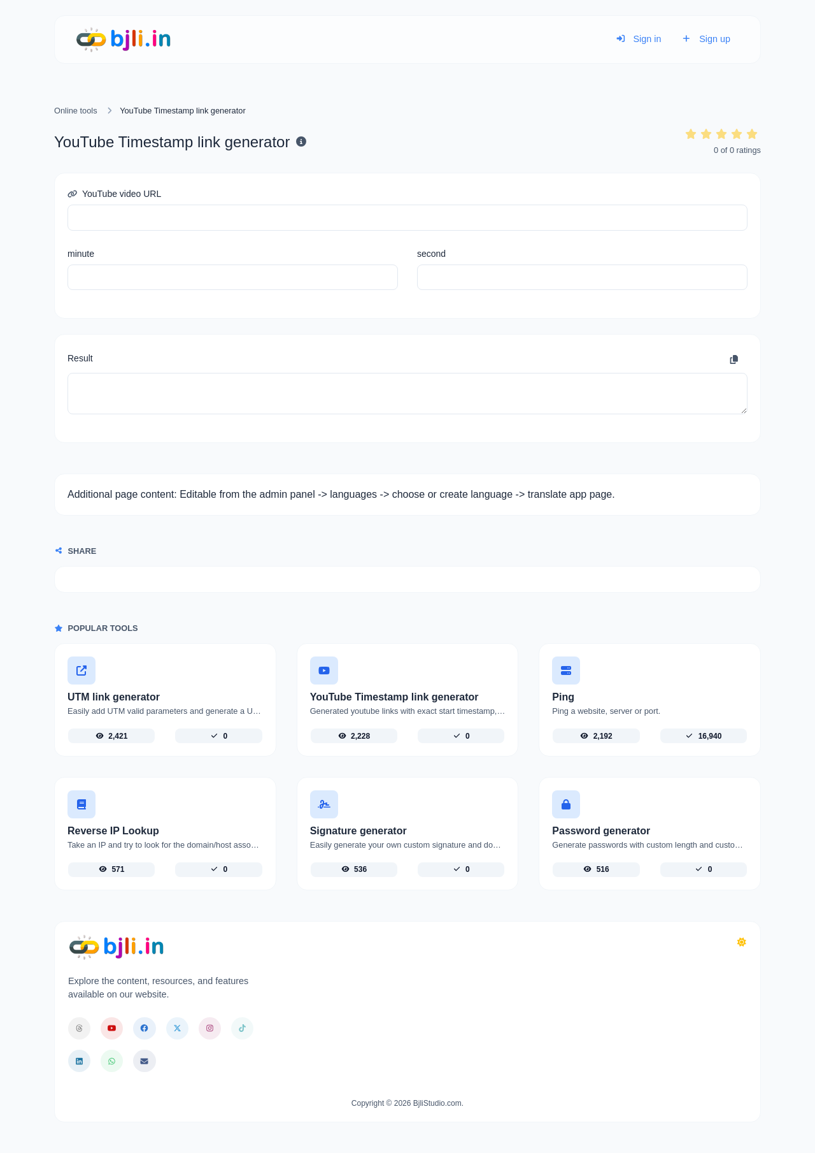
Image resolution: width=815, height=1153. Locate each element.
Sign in (639, 39)
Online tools (75, 110)
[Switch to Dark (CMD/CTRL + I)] (741, 942)
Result (80, 358)
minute (80, 254)
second (431, 254)
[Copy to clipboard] (734, 360)
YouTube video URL (114, 194)
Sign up (705, 39)
